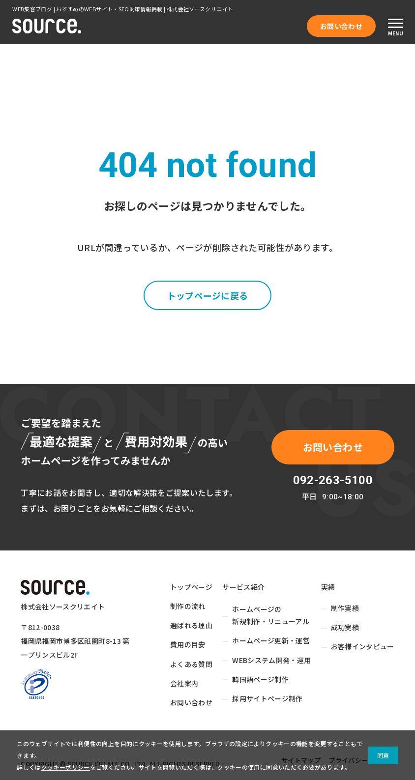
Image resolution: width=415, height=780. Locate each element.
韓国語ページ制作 (260, 679)
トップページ (191, 587)
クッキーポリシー (65, 767)
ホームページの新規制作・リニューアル (270, 615)
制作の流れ (188, 606)
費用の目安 (188, 645)
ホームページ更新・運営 (271, 641)
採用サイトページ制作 (267, 698)
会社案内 (184, 683)
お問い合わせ (341, 26)
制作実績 (345, 608)
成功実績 (345, 627)
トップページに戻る (207, 295)
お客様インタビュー (362, 647)
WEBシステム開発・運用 (271, 660)
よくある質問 (191, 664)
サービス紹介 (243, 587)
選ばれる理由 (191, 625)
